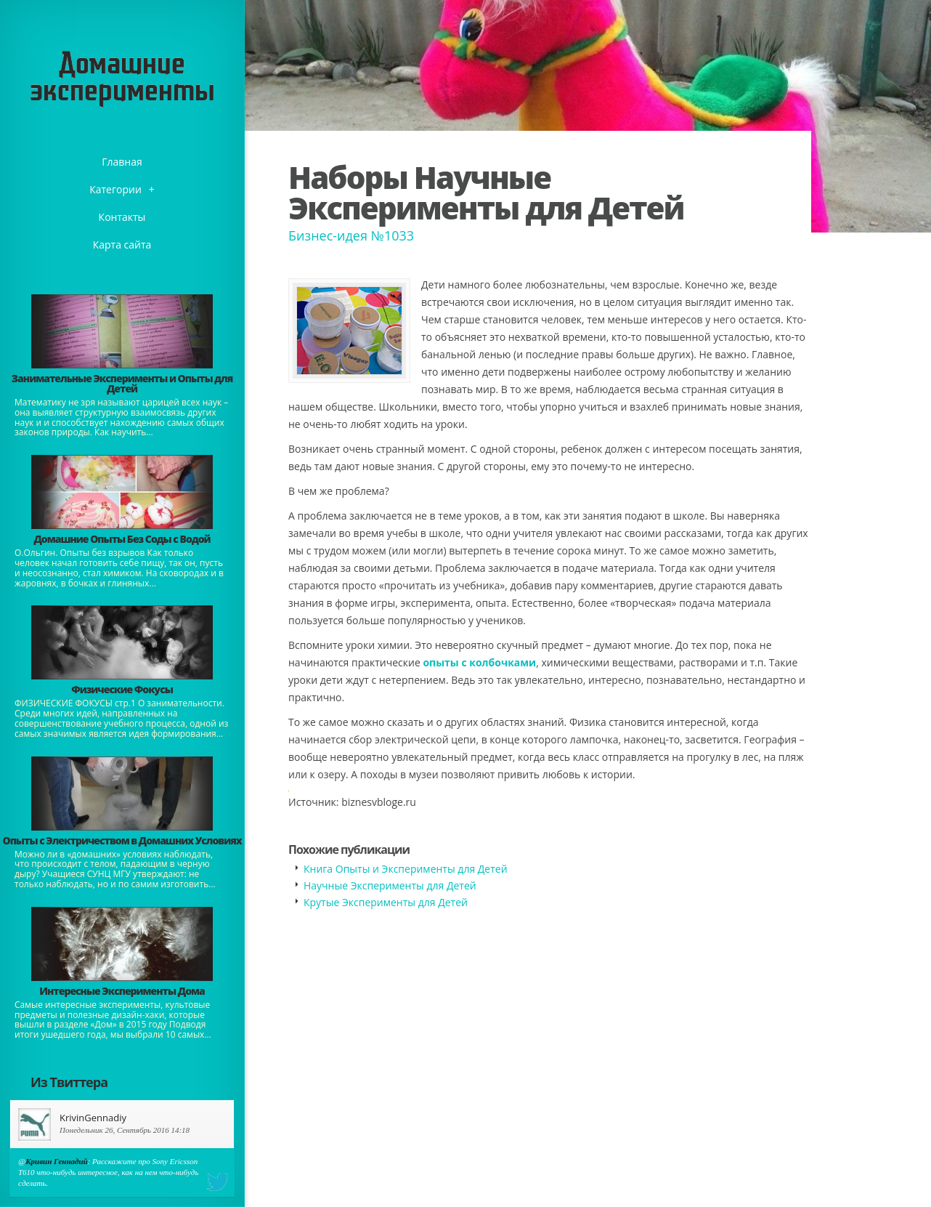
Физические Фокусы (122, 689)
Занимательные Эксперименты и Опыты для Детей (122, 383)
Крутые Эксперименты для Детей (386, 902)
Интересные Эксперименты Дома (122, 991)
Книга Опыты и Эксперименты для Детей (406, 869)
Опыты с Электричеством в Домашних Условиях (121, 840)
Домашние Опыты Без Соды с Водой (121, 539)
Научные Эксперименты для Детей (390, 885)
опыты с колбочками (479, 662)
